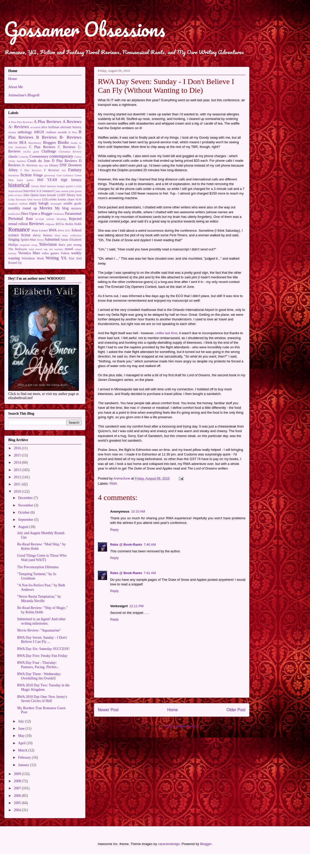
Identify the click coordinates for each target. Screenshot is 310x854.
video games (50, 253)
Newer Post (108, 710)
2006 (18, 796)
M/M (78, 199)
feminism (13, 175)
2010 (18, 491)
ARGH (39, 132)
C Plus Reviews (42, 147)
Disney (53, 165)
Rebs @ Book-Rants (126, 544)
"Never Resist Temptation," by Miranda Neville (39, 599)
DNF (63, 165)
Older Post (235, 710)
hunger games (65, 186)
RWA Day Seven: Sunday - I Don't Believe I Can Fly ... (42, 640)
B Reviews (46, 137)
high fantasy (71, 180)
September (26, 520)
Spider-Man (28, 239)
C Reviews (66, 147)
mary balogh (38, 203)
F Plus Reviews (31, 170)
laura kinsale (47, 195)
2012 (18, 477)
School (76, 230)
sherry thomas (42, 235)
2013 (18, 470)
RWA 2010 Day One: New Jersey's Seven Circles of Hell (42, 699)
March (23, 750)
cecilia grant (31, 151)
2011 (18, 484)
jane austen (62, 190)
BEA (23, 143)
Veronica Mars (29, 253)
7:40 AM (150, 544)
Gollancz (68, 175)
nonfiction (14, 213)
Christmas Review (70, 151)
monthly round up (22, 208)
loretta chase (66, 199)
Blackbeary (35, 142)
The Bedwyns (17, 249)
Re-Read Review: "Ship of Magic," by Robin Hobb (42, 610)
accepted (35, 127)
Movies (45, 208)
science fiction (19, 235)
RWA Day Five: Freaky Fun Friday (42, 656)
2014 (18, 462)
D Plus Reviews (64, 161)
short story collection (68, 235)
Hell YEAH (47, 180)
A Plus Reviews (47, 121)
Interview (29, 191)
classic (13, 156)
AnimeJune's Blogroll (23, 95)
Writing (52, 258)
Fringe (38, 175)
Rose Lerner (40, 230)
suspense (25, 244)
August (23, 527)
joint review (15, 195)
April (22, 743)
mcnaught (56, 203)
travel (69, 249)
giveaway (49, 175)
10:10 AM (138, 511)
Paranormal (73, 214)
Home (172, 710)
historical (18, 185)
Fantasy (74, 169)
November (26, 505)
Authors (51, 132)
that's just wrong (70, 245)
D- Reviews (29, 165)
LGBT (61, 195)
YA (63, 258)
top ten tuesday (53, 249)
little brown (34, 199)
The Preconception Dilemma (37, 567)
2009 (18, 774)
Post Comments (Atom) (181, 726)
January (24, 765)
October (24, 512)
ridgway (50, 224)
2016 (18, 448)
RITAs (60, 224)
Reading (61, 218)
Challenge (49, 151)
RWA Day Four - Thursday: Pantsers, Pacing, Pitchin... (38, 665)
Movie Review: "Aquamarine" (39, 630)
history (35, 186)
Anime (12, 132)
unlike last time (166, 333)
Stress (40, 239)
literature (21, 199)
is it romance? (46, 191)
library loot (74, 195)
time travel (35, 249)
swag (34, 244)
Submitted (52, 239)
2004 (18, 810)
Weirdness (28, 258)
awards (62, 132)
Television (48, 244)
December (26, 498)
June (21, 728)
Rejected (75, 219)
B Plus (73, 132)
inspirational (15, 190)
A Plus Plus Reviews (20, 122)
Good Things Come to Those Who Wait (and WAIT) (42, 558)
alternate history (71, 127)
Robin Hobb (73, 224)
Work (40, 258)
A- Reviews (18, 126)
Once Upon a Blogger (37, 214)
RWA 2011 (64, 230)
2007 (18, 788)
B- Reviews (70, 137)
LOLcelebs (49, 199)
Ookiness (59, 213)
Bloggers (49, 143)
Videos (64, 253)
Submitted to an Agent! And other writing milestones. (41, 621)
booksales (21, 147)
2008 (18, 781)
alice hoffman (50, 127)
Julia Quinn (30, 195)
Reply (114, 530)
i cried (77, 186)
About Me (15, 87)
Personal (15, 218)
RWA (113, 483)
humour (51, 186)
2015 (18, 455)
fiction (26, 174)
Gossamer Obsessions (84, 29)
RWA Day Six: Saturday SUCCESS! (43, 649)
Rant (29, 219)
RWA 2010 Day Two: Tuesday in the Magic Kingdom (43, 687)
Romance (19, 229)
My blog (62, 208)
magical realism (17, 203)
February (25, 757)
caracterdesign (169, 844)
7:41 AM (150, 573)
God (59, 175)
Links (11, 199)
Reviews (36, 223)
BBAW (13, 143)
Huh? (43, 186)
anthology (25, 132)
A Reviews (72, 121)
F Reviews (51, 170)
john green (75, 190)
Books (63, 142)
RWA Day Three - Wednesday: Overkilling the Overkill (39, 676)
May (21, 736)
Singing (13, 239)
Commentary (39, 156)
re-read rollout (45, 218)
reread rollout (18, 224)
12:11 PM (136, 606)
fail (64, 170)
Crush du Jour (39, 161)
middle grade (72, 203)
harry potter (25, 179)
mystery (76, 208)
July (21, 721)
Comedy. (24, 156)
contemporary (61, 156)
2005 (18, 803)
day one (43, 165)
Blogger (205, 844)
